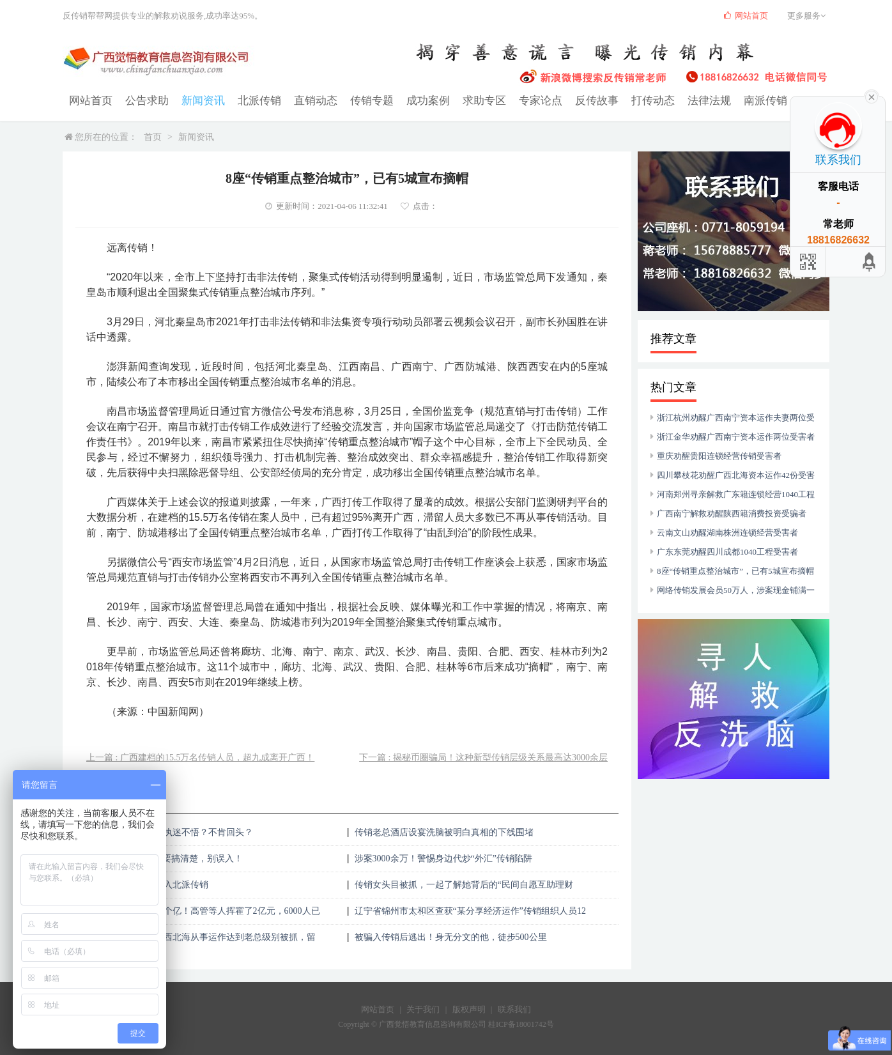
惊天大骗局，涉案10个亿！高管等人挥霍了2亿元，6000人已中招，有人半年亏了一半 (201, 914)
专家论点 (518, 100)
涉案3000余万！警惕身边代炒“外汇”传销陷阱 (443, 858)
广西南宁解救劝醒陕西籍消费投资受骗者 (731, 513)
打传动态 (626, 100)
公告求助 (143, 100)
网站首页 (89, 100)
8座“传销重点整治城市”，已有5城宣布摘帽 (735, 570)
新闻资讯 (196, 100)
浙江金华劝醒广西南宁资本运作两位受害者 (736, 436)
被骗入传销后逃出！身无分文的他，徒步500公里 (451, 936)
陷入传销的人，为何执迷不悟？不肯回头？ (168, 831)
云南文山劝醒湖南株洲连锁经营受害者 (727, 532)
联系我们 (514, 1008)
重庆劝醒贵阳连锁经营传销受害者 (719, 455)
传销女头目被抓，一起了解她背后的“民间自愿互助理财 (464, 884)
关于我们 (423, 1008)
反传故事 (572, 100)
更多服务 (808, 15)
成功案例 (411, 100)
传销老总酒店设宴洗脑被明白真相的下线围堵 (444, 831)
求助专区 (465, 100)
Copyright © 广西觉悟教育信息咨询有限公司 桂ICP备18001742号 (445, 1023)
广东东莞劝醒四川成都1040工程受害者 (727, 551)
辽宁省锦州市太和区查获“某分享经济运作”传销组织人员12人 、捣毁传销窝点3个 (470, 914)
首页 (153, 136)
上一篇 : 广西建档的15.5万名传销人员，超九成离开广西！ (200, 757)
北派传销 (250, 100)
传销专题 (357, 100)
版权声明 (469, 1008)
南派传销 (733, 100)
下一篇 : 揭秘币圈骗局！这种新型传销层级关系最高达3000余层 (483, 757)
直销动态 (304, 100)
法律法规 (679, 100)
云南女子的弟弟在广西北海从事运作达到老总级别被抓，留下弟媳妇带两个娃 (199, 941)
